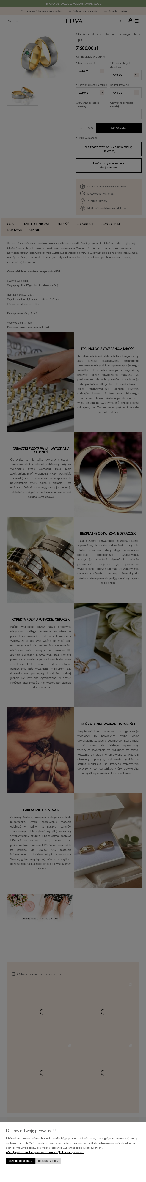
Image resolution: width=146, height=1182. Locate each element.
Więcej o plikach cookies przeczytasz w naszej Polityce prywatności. (45, 1152)
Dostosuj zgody (48, 1160)
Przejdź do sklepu (20, 1160)
